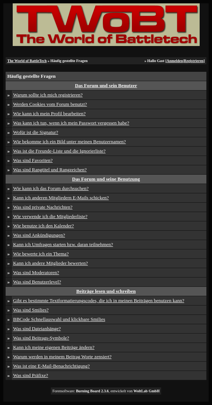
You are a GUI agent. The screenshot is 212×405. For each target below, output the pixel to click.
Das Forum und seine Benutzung (106, 179)
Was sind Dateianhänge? (37, 328)
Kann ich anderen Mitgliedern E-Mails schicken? (61, 197)
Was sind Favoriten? (33, 160)
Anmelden (174, 61)
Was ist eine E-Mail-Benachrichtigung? (51, 366)
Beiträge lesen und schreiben (106, 291)
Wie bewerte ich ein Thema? (41, 254)
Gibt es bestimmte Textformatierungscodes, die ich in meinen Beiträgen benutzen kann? (98, 300)
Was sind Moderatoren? (36, 272)
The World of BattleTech (26, 61)
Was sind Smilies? (31, 310)
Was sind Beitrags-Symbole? (41, 338)
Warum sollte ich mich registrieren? (48, 95)
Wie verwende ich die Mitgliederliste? (50, 216)
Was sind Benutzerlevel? (37, 282)
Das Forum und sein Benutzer (106, 85)
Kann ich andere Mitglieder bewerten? (50, 263)
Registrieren (194, 61)
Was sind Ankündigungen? (39, 235)
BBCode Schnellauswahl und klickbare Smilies (59, 319)
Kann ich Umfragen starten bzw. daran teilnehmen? (63, 244)
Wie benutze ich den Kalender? (43, 225)
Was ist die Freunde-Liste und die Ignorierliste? (59, 151)
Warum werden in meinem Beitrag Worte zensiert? (62, 356)
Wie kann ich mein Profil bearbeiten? (49, 113)
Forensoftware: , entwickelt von (106, 391)
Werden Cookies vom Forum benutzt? (50, 104)
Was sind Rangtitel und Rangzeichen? (50, 169)
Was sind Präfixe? (30, 375)
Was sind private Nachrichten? (43, 207)
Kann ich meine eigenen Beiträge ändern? (54, 347)
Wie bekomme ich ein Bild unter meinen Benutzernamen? (69, 141)
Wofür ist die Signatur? (35, 132)
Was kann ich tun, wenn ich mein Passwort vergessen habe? (71, 123)
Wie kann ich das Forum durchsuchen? (51, 188)
